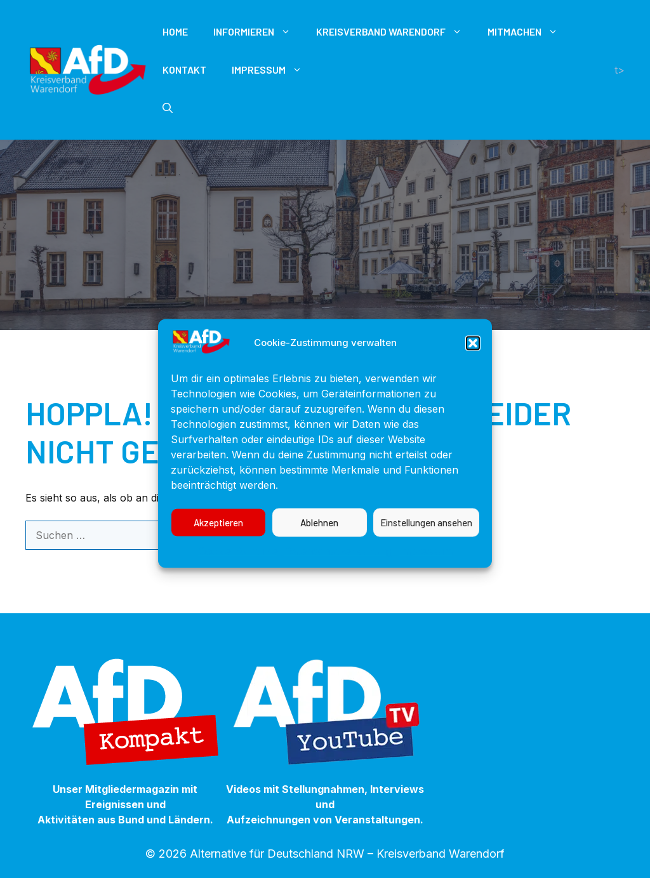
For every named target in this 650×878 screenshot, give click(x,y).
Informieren (258, 32)
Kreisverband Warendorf (395, 32)
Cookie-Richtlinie (238, 562)
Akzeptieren (218, 534)
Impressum (426, 562)
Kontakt (184, 69)
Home (175, 31)
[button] (473, 355)
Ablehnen (319, 534)
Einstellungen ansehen (426, 534)
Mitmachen (529, 32)
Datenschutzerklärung (338, 562)
